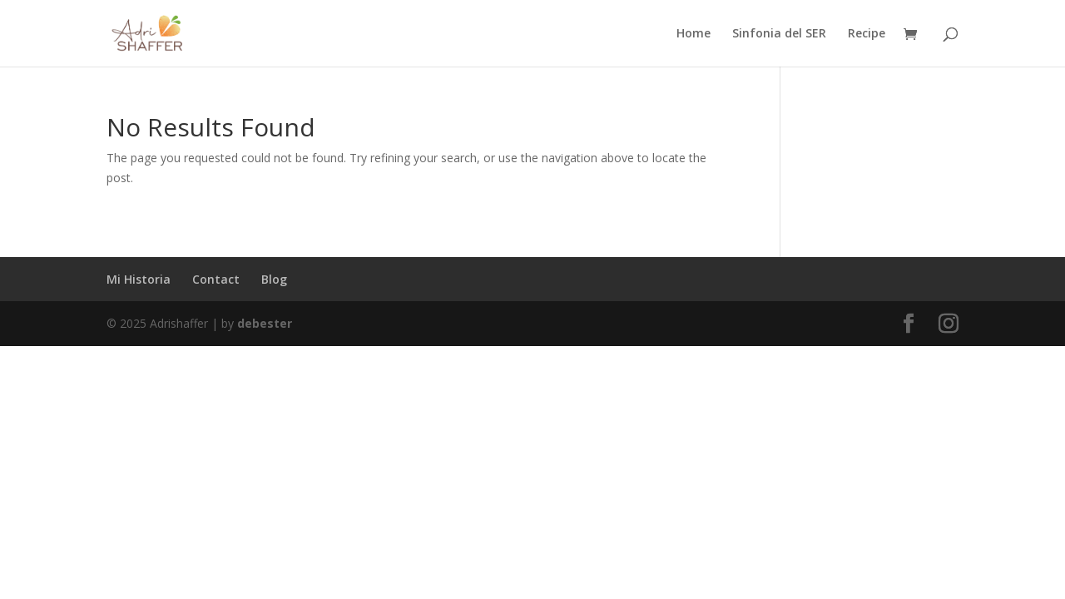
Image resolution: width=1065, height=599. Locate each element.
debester (264, 323)
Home (693, 34)
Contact (216, 279)
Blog (274, 279)
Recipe (866, 34)
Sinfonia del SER (779, 34)
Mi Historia (138, 279)
